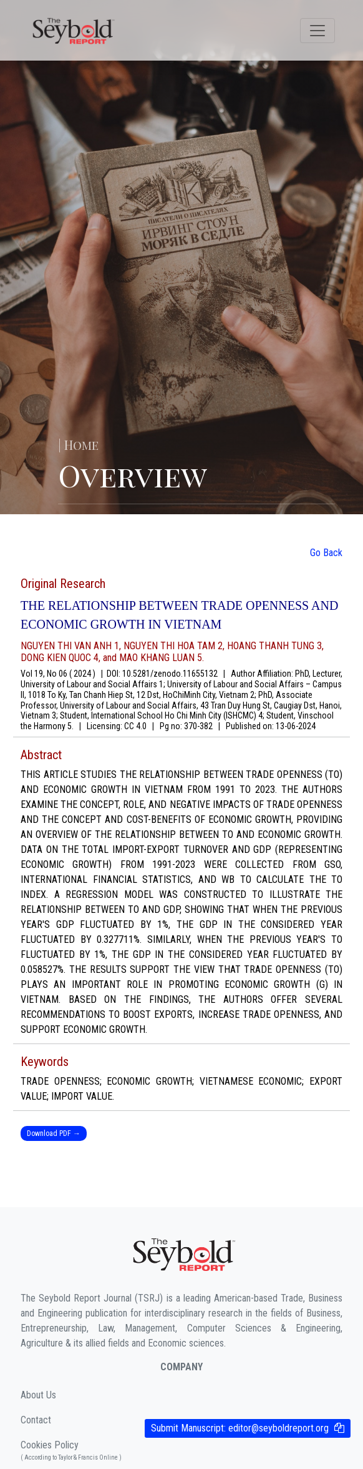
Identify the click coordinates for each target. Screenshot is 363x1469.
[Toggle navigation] (317, 30)
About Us (38, 1395)
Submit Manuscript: (240, 1428)
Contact (36, 1420)
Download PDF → (53, 1133)
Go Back (326, 553)
